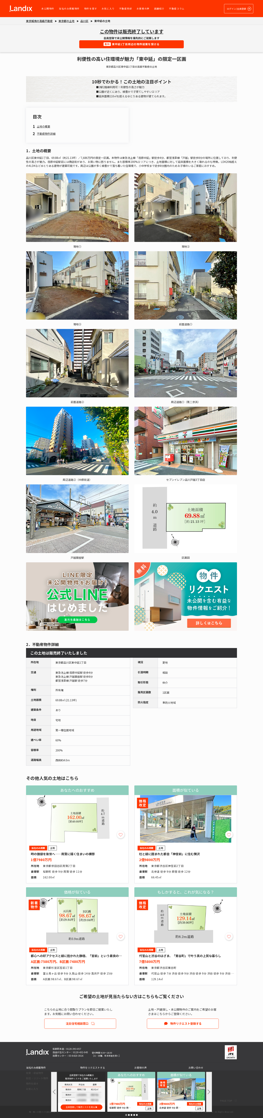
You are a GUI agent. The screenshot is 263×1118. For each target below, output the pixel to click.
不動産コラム (177, 8)
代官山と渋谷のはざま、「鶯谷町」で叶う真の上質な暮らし (180, 955)
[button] (126, 1115)
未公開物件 (47, 8)
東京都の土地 (66, 21)
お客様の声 (143, 8)
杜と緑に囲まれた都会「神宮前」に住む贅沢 (169, 854)
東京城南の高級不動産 (39, 21)
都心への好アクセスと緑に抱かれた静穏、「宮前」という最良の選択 (78, 955)
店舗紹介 (159, 8)
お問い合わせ (196, 1067)
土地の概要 (43, 126)
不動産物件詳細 (46, 133)
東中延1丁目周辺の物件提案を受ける (132, 44)
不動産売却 (125, 8)
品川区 (84, 21)
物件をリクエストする (92, 1067)
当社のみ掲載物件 (69, 8)
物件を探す (90, 8)
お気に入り (108, 8)
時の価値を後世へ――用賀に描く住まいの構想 (63, 854)
